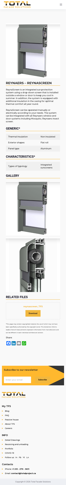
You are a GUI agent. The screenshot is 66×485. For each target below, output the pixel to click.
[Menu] (61, 4)
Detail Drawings (12, 440)
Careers (8, 428)
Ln (27, 457)
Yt (24, 457)
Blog (7, 411)
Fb (20, 457)
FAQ (7, 415)
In (16, 457)
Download (33, 313)
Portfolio (9, 449)
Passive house (12, 420)
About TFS (10, 424)
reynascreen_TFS (33, 306)
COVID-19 (9, 453)
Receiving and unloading (16, 444)
